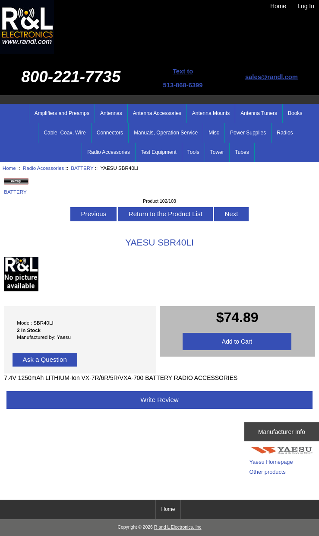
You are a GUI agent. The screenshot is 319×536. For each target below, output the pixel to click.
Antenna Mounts (211, 113)
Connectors (110, 133)
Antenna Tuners (258, 113)
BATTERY (82, 168)
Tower (217, 152)
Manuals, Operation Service (166, 133)
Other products (267, 472)
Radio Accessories (43, 168)
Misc (213, 133)
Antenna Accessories (157, 113)
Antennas (111, 113)
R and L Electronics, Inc (178, 527)
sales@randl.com (271, 76)
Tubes (242, 152)
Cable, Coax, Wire (64, 133)
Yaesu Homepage (271, 462)
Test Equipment (159, 152)
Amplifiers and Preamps (62, 113)
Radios (285, 133)
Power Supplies (248, 133)
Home (278, 6)
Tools (193, 152)
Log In (305, 6)
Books (295, 113)
